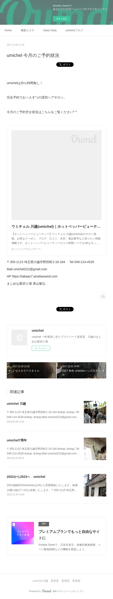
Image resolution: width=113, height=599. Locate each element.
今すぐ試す (61, 19)
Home (8, 30)
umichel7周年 (17, 440)
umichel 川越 (16, 403)
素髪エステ (27, 30)
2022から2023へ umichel (26, 476)
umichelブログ (74, 30)
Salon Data (49, 30)
